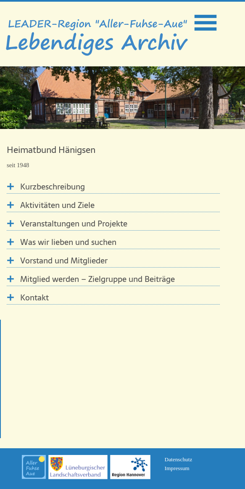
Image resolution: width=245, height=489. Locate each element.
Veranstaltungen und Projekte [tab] (73, 223)
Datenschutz (178, 459)
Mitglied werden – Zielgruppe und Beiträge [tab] (97, 279)
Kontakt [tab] (34, 297)
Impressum (177, 468)
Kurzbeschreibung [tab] (52, 186)
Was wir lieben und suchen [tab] (68, 242)
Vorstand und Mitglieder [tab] (64, 260)
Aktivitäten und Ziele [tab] (57, 205)
